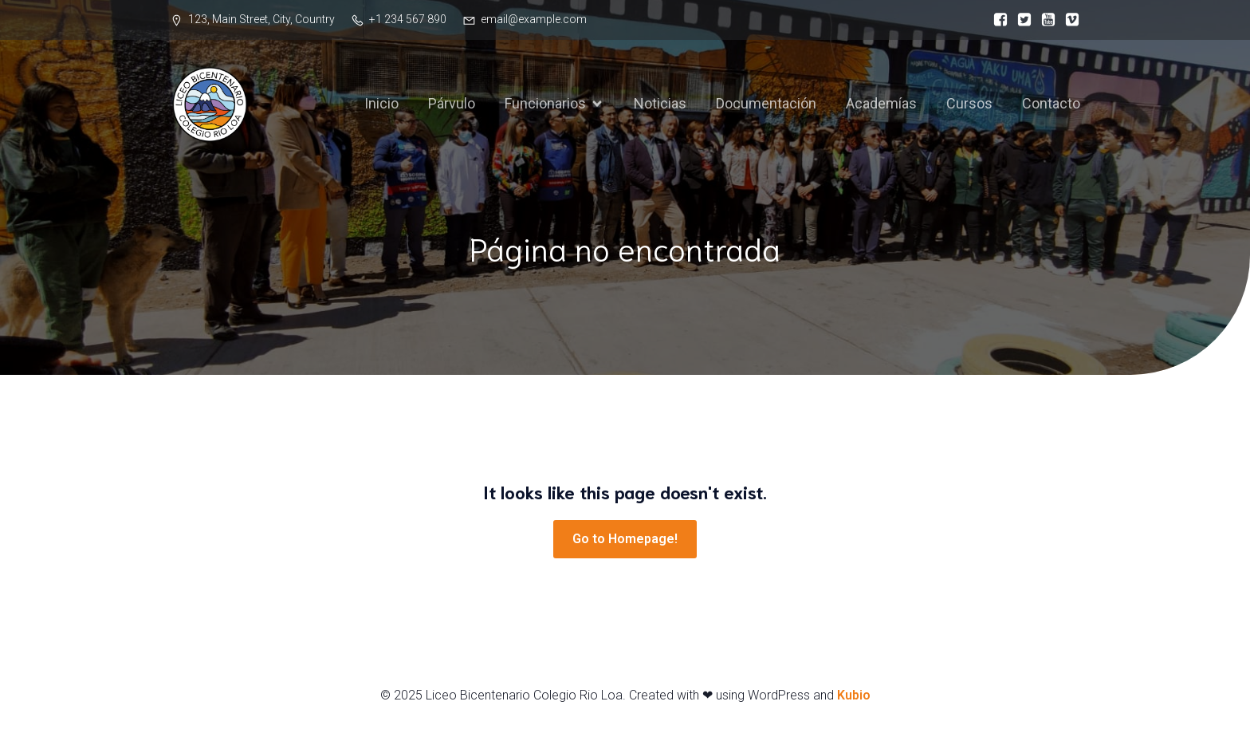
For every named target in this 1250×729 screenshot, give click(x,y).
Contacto (1051, 103)
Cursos (969, 103)
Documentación (766, 103)
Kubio (854, 695)
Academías (881, 103)
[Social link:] (996, 20)
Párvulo (451, 103)
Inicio (381, 103)
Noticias (660, 103)
